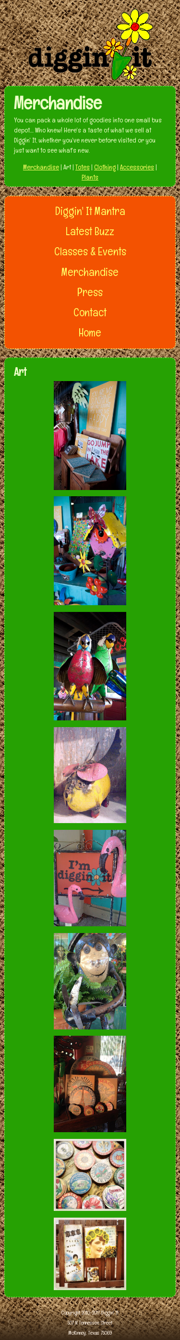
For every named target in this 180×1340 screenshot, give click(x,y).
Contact (90, 312)
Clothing (105, 167)
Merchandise (41, 167)
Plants (90, 177)
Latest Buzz (90, 231)
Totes (82, 167)
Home (90, 332)
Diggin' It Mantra (90, 211)
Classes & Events (90, 251)
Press (90, 292)
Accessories (137, 167)
